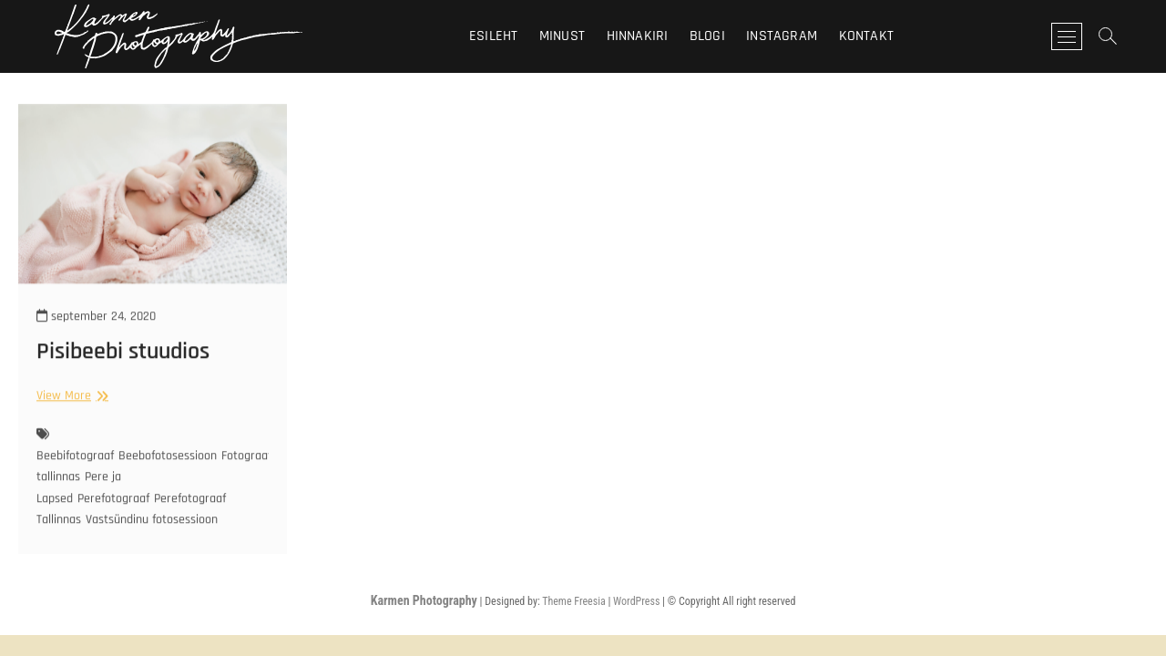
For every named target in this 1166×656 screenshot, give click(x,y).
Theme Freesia (573, 601)
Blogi (707, 36)
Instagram (781, 36)
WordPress (636, 601)
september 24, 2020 (96, 327)
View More (70, 406)
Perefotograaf (113, 509)
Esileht (493, 36)
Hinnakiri (638, 36)
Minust (562, 36)
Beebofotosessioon (167, 466)
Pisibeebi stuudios (123, 362)
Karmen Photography (424, 600)
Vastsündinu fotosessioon (152, 530)
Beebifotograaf (75, 466)
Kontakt (866, 36)
